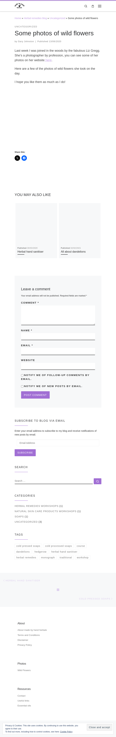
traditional (66, 557)
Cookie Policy (66, 732)
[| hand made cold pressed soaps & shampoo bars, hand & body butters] (20, 6)
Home (18, 18)
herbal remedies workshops (37, 506)
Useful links (23, 700)
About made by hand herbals (32, 630)
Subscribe (25, 452)
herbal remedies (26, 557)
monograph (48, 557)
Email (27, 345)
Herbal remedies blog (35, 18)
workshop (83, 557)
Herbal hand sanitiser (31, 251)
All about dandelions (73, 251)
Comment (30, 302)
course (81, 546)
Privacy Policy (25, 645)
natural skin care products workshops (46, 511)
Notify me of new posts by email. (53, 386)
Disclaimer (23, 640)
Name (26, 330)
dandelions (23, 551)
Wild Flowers (24, 670)
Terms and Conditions (29, 635)
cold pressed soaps (28, 546)
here (48, 60)
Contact (22, 696)
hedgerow (41, 551)
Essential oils (24, 705)
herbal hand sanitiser (64, 551)
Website (28, 360)
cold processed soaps (58, 546)
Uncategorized (57, 18)
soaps (19, 516)
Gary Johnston (26, 41)
